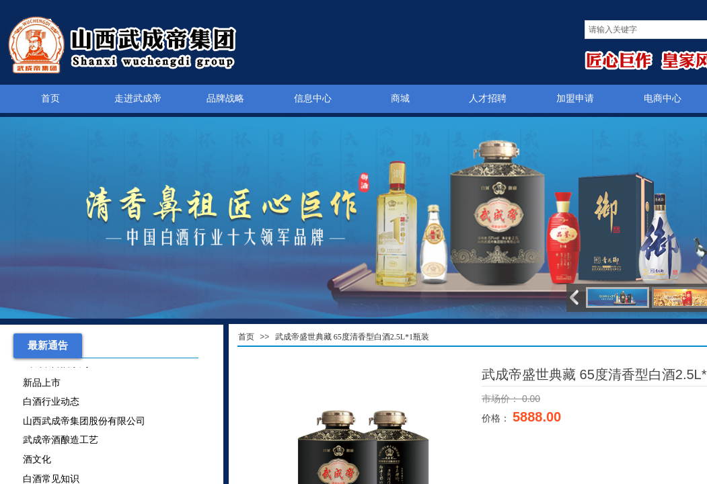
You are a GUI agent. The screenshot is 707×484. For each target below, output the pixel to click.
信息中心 (313, 98)
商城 (400, 98)
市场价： (502, 398)
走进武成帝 (137, 98)
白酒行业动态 (51, 403)
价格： (497, 418)
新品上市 (42, 384)
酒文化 (37, 461)
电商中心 (662, 98)
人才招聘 (488, 98)
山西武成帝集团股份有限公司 (84, 422)
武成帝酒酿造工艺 (60, 441)
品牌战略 (225, 98)
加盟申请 (575, 98)
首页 (50, 98)
